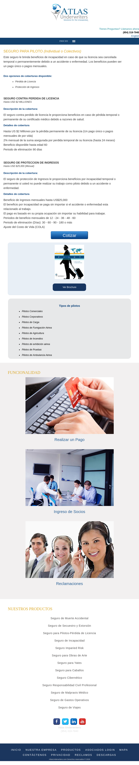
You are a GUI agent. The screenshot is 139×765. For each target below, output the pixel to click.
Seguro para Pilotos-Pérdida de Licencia (69, 633)
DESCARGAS (106, 754)
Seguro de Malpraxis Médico (69, 692)
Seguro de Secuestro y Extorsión (69, 625)
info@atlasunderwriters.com (69, 734)
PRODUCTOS (71, 749)
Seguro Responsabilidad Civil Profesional (69, 685)
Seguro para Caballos (69, 670)
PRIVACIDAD (61, 754)
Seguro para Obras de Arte (69, 655)
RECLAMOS (83, 754)
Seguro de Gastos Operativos (69, 700)
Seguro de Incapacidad (69, 640)
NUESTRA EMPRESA (41, 749)
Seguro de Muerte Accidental (69, 618)
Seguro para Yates (69, 662)
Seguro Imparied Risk (69, 648)
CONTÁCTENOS (35, 754)
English (135, 36)
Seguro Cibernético (69, 677)
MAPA (123, 749)
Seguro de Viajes (69, 707)
